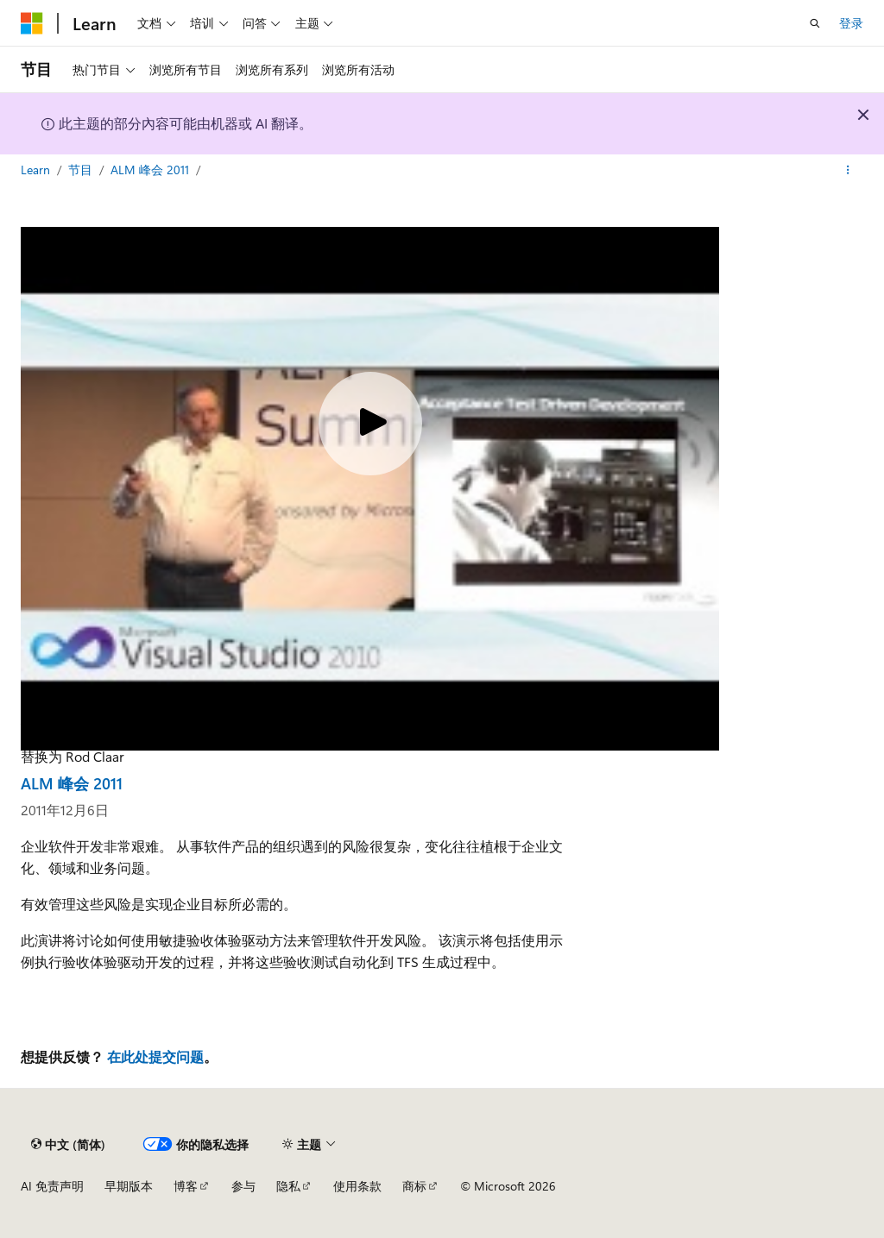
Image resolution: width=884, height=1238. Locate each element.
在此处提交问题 (155, 1056)
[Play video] (370, 423)
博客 (186, 1186)
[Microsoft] (32, 23)
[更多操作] (848, 170)
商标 (414, 1186)
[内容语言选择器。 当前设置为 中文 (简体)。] (68, 1144)
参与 (243, 1186)
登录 (851, 23)
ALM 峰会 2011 (151, 169)
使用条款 (357, 1186)
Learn (37, 169)
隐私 (288, 1186)
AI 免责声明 (52, 1186)
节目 (82, 169)
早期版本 (128, 1186)
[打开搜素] (815, 23)
